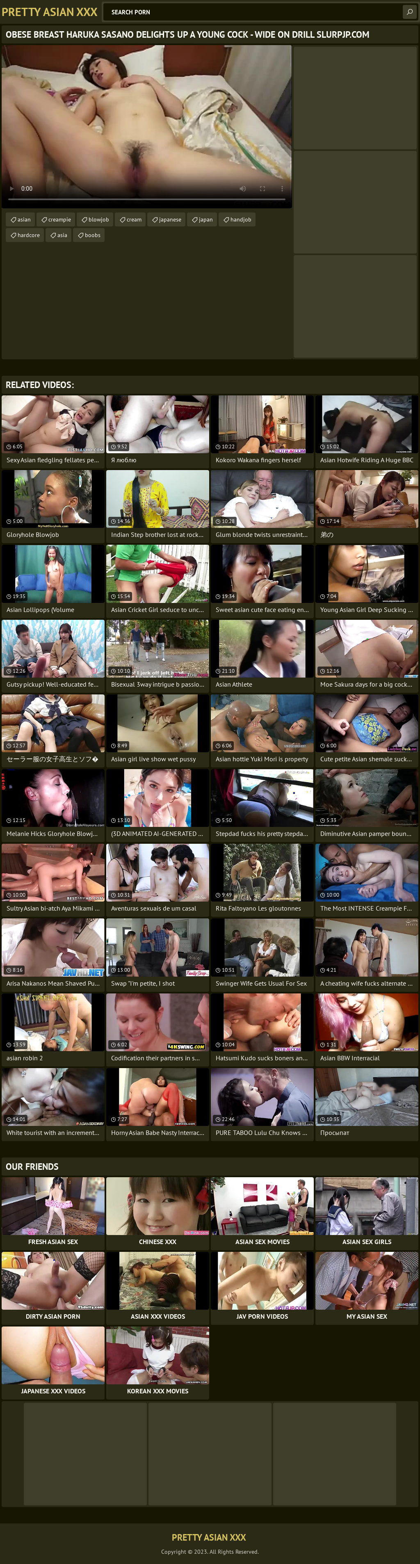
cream (134, 219)
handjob (241, 219)
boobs (92, 235)
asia (62, 235)
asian (24, 219)
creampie (59, 219)
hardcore (29, 235)
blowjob (99, 219)
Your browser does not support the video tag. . (147, 126)
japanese (170, 219)
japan (206, 219)
